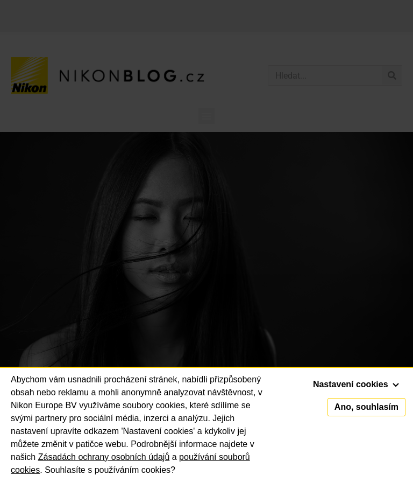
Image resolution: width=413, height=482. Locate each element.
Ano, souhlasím (366, 406)
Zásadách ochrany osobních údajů (104, 457)
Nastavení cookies (356, 384)
